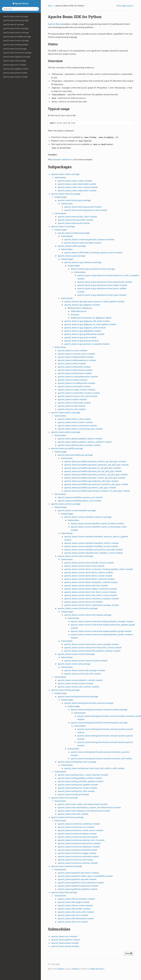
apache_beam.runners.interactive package (78, 608)
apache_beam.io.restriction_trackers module (79, 392)
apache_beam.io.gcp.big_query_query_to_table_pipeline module (94, 301)
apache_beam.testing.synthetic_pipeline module (80, 781)
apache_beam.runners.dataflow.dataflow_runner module (91, 546)
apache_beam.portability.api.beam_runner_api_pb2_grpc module (94, 477)
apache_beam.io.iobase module (72, 379)
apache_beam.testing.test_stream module (77, 787)
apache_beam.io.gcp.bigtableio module (82, 330)
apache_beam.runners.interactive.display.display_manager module (102, 621)
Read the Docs (97, 968)
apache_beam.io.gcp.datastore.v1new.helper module (102, 285)
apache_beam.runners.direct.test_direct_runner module (90, 595)
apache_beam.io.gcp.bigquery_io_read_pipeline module (90, 324)
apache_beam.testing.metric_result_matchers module (83, 774)
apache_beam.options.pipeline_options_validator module (85, 441)
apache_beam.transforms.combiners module (79, 823)
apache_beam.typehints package (16, 56)
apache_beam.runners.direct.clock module (84, 565)
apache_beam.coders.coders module (75, 180)
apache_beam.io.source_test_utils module (77, 396)
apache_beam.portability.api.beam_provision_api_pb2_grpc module (96, 474)
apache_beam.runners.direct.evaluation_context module (91, 582)
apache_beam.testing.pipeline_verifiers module (80, 778)
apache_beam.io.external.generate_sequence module (89, 239)
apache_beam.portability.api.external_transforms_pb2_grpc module (96, 484)
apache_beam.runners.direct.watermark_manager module (91, 605)
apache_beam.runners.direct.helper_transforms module (90, 588)
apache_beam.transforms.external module (78, 836)
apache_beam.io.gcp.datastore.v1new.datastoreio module (104, 281)
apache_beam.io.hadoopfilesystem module (78, 376)
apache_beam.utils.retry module (73, 915)
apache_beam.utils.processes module (75, 905)
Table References (79, 311)
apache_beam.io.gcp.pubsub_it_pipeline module (86, 343)
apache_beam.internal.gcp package (74, 200)
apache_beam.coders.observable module (77, 184)
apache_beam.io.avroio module (72, 350)
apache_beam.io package (13, 24)
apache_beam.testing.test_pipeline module (78, 784)
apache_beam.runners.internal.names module (85, 660)
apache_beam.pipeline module (15, 69)
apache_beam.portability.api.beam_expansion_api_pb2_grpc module (96, 464)
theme (75, 968)
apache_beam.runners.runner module (75, 683)
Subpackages (60, 197)
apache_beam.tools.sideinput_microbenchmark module (84, 810)
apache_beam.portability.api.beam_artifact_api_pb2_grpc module (95, 461)
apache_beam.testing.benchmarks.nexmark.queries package (99, 722)
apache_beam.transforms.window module (78, 863)
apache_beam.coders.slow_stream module (78, 187)
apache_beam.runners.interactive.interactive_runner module (93, 647)
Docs (50, 5)
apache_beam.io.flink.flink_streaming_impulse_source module (93, 252)
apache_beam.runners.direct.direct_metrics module (88, 572)
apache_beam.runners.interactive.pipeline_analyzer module (92, 650)
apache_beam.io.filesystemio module (75, 370)
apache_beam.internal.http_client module (77, 216)
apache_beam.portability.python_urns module (79, 500)
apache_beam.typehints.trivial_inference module (81, 882)
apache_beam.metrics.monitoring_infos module (80, 428)
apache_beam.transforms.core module (76, 827)
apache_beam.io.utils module (71, 406)
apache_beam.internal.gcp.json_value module (85, 210)
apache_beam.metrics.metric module (75, 422)
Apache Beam (21, 3)
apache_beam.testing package (15, 44)
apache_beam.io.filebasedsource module (77, 360)
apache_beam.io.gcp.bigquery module (82, 304)
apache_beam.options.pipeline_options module (80, 438)
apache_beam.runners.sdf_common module (78, 686)
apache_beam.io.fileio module (72, 363)
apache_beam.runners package (16, 40)
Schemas (75, 314)
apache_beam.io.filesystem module (74, 366)
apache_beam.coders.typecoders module (77, 190)
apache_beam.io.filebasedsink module (75, 357)
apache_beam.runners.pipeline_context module (80, 680)
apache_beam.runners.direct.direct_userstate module (89, 579)
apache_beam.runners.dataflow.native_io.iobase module (97, 523)
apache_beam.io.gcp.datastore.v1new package (93, 268)
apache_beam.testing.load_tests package (77, 761)
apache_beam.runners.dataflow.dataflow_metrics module (91, 543)
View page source (124, 5)
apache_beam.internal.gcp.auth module (83, 206)
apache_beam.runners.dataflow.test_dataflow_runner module (93, 552)
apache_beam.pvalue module (15, 73)
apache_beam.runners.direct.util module (83, 601)
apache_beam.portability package (17, 36)
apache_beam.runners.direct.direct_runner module (88, 575)
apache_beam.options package (16, 32)
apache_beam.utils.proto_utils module (76, 911)
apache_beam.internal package (16, 20)
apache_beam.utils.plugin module (73, 902)
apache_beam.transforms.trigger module (77, 853)
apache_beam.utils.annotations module (76, 898)
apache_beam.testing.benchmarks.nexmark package (88, 703)
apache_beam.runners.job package (74, 663)
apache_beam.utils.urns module (73, 921)
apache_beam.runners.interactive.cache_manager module (91, 644)
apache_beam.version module (15, 77)
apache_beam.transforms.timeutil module (77, 849)
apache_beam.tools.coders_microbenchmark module (83, 804)
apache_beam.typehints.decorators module (78, 872)
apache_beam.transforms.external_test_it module (81, 840)
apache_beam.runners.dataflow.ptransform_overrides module (93, 549)
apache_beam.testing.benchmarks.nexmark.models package (99, 709)
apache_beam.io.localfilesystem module (76, 383)
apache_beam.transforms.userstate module (78, 856)
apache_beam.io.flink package (72, 246)
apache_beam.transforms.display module (77, 833)
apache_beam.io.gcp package (71, 255)
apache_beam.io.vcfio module (72, 409)
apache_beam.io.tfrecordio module (74, 402)
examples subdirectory (62, 159)
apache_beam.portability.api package (75, 454)
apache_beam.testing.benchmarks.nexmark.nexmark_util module (101, 758)
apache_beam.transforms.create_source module (80, 830)
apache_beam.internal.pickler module (75, 219)
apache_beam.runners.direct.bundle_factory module (89, 562)
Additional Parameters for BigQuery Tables (91, 317)
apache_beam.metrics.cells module (74, 419)
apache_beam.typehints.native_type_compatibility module (85, 876)
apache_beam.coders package (15, 16)
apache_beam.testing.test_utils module (76, 791)
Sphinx (61, 968)
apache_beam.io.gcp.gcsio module (80, 337)
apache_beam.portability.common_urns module (80, 497)
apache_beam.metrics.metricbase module (77, 425)
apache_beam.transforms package (17, 52)
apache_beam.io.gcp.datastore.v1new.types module (101, 295)
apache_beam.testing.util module (73, 794)
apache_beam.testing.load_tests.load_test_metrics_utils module (94, 768)
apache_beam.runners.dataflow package (77, 510)
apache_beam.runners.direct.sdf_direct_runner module (90, 592)
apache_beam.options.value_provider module (79, 445)
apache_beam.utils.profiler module (74, 908)
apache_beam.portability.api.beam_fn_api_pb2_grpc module (92, 468)
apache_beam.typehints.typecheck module (78, 885)
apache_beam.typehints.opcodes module (77, 879)
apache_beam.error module (14, 65)
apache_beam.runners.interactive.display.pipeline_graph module (101, 631)
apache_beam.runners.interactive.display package (87, 614)
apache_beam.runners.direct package (75, 556)
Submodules (60, 177)
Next (128, 953)
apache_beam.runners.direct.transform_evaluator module (91, 598)
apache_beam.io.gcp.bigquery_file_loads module (87, 321)
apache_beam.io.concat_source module (76, 353)
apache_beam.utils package (14, 60)
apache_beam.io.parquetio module (74, 386)
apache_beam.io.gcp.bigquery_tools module (85, 327)
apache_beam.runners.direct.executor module (86, 585)
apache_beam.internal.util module (74, 223)
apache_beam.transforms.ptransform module (79, 843)
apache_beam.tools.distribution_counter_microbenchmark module (89, 807)
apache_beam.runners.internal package (76, 654)
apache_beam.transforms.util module (75, 859)
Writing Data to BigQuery (80, 308)
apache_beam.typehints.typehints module (77, 889)
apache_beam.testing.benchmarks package (78, 696)
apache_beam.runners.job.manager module (84, 670)
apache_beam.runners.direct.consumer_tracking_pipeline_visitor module (98, 569)
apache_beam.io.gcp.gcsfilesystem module (84, 334)
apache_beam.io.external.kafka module (82, 242)
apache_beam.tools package (14, 48)
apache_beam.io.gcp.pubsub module (81, 340)
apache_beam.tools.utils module (73, 814)
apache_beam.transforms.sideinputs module (79, 846)
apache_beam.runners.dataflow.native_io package (87, 517)
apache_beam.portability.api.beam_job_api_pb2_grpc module (93, 471)
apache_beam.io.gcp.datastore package (82, 262)
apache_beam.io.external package (74, 233)
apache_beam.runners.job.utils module (82, 673)
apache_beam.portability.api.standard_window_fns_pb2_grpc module (97, 490)
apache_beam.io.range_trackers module (76, 389)
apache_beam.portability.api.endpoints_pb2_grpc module (91, 481)
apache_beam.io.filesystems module (75, 373)
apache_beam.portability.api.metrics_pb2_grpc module (90, 487)
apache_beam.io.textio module (72, 399)
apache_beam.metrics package (15, 28)
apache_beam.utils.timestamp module (76, 918)
